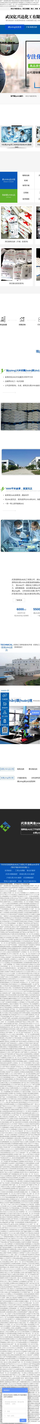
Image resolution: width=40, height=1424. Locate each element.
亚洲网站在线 (14, 1283)
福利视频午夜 (6, 1014)
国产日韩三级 (24, 1029)
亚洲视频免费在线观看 (30, 962)
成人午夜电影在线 (12, 1229)
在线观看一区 (35, 1228)
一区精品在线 (21, 945)
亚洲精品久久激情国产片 (19, 1253)
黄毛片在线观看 (32, 1111)
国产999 (17, 1247)
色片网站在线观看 (19, 1079)
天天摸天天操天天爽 (30, 1043)
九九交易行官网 (29, 971)
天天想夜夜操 (31, 1330)
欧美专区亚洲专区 (25, 1007)
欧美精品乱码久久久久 (31, 1360)
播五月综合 (24, 936)
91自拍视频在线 (27, 1068)
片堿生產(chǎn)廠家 (13, 878)
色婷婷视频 (19, 1288)
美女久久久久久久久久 (25, 1127)
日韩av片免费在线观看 (11, 1088)
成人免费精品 (31, 900)
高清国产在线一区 (19, 1154)
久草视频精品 (4, 1179)
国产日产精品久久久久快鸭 (28, 1000)
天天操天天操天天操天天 (15, 1213)
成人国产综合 (30, 1134)
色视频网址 (17, 1000)
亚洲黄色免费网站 (9, 1245)
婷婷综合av (9, 1000)
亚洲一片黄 (35, 1022)
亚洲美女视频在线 (12, 948)
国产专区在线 (4, 1367)
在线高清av (3, 1387)
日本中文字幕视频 (20, 1204)
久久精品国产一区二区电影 (19, 1005)
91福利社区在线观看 (33, 1081)
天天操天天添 (4, 1133)
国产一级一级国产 (7, 1100)
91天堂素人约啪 (7, 1013)
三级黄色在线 (21, 894)
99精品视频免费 (33, 957)
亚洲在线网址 (31, 1059)
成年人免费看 (17, 1056)
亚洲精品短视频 (34, 1100)
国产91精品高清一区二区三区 (30, 1032)
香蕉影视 (36, 1065)
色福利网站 (18, 905)
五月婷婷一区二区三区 (6, 1360)
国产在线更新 (30, 945)
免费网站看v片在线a (16, 1249)
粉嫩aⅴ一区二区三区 (31, 1301)
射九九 (37, 1262)
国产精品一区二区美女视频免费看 (20, 1009)
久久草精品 (11, 919)
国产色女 (18, 1197)
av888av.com (32, 964)
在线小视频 (22, 1120)
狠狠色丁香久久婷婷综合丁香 (23, 1004)
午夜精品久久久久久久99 (16, 1220)
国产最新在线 (31, 1237)
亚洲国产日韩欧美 (10, 971)
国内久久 (10, 1056)
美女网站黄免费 (33, 1217)
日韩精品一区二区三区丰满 (27, 1210)
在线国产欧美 (14, 1127)
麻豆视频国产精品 (31, 1272)
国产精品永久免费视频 (27, 1027)
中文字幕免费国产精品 (22, 1358)
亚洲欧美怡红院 (26, 1376)
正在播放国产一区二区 (11, 1353)
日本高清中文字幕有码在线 (19, 1081)
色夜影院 (5, 993)
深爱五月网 (29, 998)
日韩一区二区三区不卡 (6, 1140)
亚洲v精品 (33, 903)
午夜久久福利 (35, 1063)
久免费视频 (9, 1330)
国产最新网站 (13, 943)
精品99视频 (19, 1163)
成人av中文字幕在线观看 (22, 1331)
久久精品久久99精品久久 (30, 1328)
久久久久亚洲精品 (5, 962)
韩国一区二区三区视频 (32, 1120)
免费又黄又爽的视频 (31, 907)
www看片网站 (15, 1113)
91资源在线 (5, 921)
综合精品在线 (27, 1228)
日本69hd (29, 1315)
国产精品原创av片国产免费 (8, 1371)
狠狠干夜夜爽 (8, 1253)
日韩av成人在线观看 (8, 1116)
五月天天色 (10, 1348)
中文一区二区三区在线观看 (29, 1066)
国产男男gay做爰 (34, 1364)
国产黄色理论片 (18, 1100)
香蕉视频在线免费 (19, 1337)
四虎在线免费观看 (29, 1294)
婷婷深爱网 (10, 1237)
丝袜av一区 (33, 1025)
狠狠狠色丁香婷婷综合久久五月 (16, 1287)
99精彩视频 (35, 1229)
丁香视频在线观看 (21, 1031)
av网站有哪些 (30, 1389)
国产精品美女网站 (27, 988)
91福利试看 (5, 1115)
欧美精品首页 (12, 1111)
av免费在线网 (19, 1369)
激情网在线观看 (34, 1358)
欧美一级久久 (18, 1278)
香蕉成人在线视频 (10, 1041)
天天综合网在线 (26, 941)
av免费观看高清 (11, 1156)
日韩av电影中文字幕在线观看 (13, 1038)
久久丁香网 (3, 1237)
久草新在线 (30, 1373)
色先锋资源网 (30, 1065)
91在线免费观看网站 (17, 962)
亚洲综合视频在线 (25, 996)
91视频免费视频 (33, 1271)
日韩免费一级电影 (32, 1129)
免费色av (22, 1145)
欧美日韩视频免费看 (18, 1158)
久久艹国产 (32, 1084)
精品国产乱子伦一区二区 (7, 1131)
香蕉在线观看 (27, 955)
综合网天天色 (29, 1387)
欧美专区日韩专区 (15, 1231)
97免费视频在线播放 (17, 1143)
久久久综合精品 (12, 894)
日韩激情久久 (14, 959)
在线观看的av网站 (11, 1312)
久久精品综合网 (32, 1172)
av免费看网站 (10, 930)
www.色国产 (27, 1258)
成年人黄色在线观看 (6, 1023)
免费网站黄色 (17, 1201)
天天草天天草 (20, 1039)
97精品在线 (4, 1168)
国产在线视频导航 (14, 1292)
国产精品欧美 (4, 1208)
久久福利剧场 (19, 1365)
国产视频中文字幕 (32, 1185)
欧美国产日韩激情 (18, 914)
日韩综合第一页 (35, 1052)
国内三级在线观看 (21, 1156)
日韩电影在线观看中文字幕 (16, 1070)
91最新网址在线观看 (26, 1260)
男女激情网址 (33, 1074)
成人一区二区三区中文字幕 (23, 1116)
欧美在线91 (12, 979)
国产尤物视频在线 (14, 1174)
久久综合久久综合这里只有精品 (9, 1145)
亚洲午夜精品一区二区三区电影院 (26, 1274)
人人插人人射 (10, 1204)
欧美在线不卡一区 (22, 1111)
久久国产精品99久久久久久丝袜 (20, 1159)
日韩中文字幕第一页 (22, 1194)
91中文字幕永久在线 (32, 1190)
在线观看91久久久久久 (21, 1271)
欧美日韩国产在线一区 (31, 1337)
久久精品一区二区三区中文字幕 (14, 1324)
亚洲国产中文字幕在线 (26, 1233)
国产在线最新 (31, 1317)
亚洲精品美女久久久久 (22, 1319)
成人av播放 (3, 893)
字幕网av (3, 932)
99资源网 (33, 1391)
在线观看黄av (13, 1065)
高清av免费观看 (22, 1099)
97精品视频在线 (31, 1279)
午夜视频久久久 (24, 893)
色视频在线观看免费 (21, 1317)
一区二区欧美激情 (14, 1346)
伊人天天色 (25, 925)
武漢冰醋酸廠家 (11, 874)
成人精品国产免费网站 (16, 1297)
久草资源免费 (12, 1168)
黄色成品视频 (29, 1145)
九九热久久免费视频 (13, 1172)
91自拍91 (15, 980)
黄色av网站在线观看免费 (14, 1355)
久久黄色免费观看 (29, 1163)
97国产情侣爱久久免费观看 (26, 1340)
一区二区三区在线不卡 (31, 953)
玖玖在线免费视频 (11, 1195)
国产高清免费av (16, 1272)
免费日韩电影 (29, 1158)
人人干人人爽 (4, 1102)
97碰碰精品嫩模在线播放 (9, 998)
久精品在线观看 (15, 1378)
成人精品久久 (11, 1288)
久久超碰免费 (4, 1185)
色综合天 (30, 1310)
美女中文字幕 (19, 1235)
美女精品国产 (21, 1195)
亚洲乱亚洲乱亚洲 (34, 1122)
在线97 (23, 1242)
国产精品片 (10, 1235)
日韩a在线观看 (34, 896)
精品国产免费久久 (5, 1074)
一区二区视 (21, 1036)
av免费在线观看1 (16, 1263)
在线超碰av (18, 919)
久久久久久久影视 (26, 1016)
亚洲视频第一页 (31, 1290)
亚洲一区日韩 (29, 1400)
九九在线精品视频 (24, 1090)
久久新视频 (20, 1002)
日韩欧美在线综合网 (13, 996)
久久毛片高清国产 (34, 1131)
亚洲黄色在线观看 (29, 1288)
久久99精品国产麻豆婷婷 (30, 1038)
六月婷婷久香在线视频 (6, 1192)
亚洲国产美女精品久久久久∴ (20, 896)
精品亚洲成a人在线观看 (18, 1075)
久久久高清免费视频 (19, 1170)
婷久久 (9, 1124)
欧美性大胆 (31, 1156)
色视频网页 (35, 1004)
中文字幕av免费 (29, 1002)
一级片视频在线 (21, 968)
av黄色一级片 (13, 1262)
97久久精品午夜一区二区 (16, 953)
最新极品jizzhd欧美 (10, 1382)
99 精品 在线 (35, 1235)
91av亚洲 (33, 1090)
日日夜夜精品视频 (19, 1244)
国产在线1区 (8, 980)
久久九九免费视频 (11, 1129)
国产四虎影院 (24, 1183)
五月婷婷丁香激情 (17, 1124)
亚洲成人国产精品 (34, 961)
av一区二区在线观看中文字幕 (28, 1367)
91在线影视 (3, 1351)
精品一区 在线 (17, 973)
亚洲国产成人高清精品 (15, 1093)
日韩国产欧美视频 (24, 903)
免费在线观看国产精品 (22, 1011)
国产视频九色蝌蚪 (26, 1231)
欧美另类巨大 (4, 1306)
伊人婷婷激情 (4, 1346)
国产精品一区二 (32, 1281)
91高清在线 (24, 964)
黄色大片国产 (16, 927)
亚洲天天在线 (9, 1278)
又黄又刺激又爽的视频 (27, 1269)
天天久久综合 (16, 936)
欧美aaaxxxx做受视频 (30, 911)
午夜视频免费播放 (12, 1047)
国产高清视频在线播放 (10, 1357)
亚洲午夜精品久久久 (15, 984)
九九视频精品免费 (25, 1251)
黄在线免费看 (20, 1371)
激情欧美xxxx (33, 1097)
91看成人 (10, 1351)
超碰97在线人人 (8, 902)
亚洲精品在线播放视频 (26, 1072)
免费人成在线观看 (29, 1324)
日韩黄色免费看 (22, 1385)
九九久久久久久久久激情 (32, 1177)
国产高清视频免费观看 (6, 1079)
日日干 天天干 (15, 1152)
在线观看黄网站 (28, 1054)
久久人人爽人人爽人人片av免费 (15, 1254)
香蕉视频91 (35, 927)
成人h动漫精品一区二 (22, 1211)
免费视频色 (5, 1127)
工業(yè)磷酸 (20, 870)
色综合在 (28, 1149)
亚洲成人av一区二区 (13, 1057)
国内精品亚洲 (29, 939)
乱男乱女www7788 (15, 898)
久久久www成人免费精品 (16, 911)
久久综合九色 (11, 1211)
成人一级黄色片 (4, 916)
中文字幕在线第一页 (29, 1303)
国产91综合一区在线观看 (27, 1247)
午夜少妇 (27, 1333)
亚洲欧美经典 (29, 1222)
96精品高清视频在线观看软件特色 (12, 1045)
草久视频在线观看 (14, 1109)
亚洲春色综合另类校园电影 (27, 1306)
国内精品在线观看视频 (19, 1048)
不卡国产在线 (4, 1220)
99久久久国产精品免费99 (31, 1365)
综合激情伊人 (10, 1349)
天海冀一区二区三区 (13, 893)
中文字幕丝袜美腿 (25, 1086)
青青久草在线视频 (18, 1061)
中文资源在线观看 (21, 1342)
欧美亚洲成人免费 (14, 1029)
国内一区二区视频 (30, 1192)
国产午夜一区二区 (31, 1265)
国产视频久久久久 (17, 937)
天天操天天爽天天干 (27, 1215)
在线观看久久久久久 (6, 1034)
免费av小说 (25, 1249)
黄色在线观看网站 (21, 900)
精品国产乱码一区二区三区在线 (21, 1362)
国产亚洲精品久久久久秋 (12, 1086)
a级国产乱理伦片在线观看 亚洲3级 (23, 1176)
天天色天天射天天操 (11, 1385)
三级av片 (11, 1004)
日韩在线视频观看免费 (11, 1299)
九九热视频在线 (28, 1380)
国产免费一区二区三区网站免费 (19, 909)
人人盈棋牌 (15, 1165)
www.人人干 (14, 1077)
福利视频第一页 (27, 1045)
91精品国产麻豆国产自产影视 (13, 1025)
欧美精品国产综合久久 (6, 1095)
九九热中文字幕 (17, 955)
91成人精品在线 (33, 930)
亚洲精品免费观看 (5, 1005)
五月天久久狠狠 (31, 1048)
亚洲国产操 (20, 1333)
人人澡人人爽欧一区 (22, 1374)
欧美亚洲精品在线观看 (16, 912)
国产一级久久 (35, 1104)
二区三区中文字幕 (32, 1344)
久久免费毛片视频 (27, 898)
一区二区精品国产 (32, 1421)
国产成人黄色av (23, 1267)
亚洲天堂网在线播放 (24, 1013)
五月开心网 (29, 968)
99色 (10, 1362)
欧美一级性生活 (30, 1410)
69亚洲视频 (28, 916)
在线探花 (4, 1111)
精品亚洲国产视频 (22, 995)
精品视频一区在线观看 (15, 1423)
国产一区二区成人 (15, 1376)
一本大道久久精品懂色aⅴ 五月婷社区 (14, 1134)
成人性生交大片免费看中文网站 (23, 1351)
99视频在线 (22, 1283)
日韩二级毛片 (4, 1362)
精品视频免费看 (15, 986)
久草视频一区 (19, 1380)
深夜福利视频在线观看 (22, 928)
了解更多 (18, 638)
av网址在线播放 (19, 1301)
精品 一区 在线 (22, 1373)
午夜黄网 (35, 1349)
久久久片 (5, 945)
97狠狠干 (26, 1100)
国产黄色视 (14, 1219)
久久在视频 (9, 1190)
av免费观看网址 (31, 1417)
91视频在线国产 (21, 1136)
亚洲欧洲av (26, 1025)
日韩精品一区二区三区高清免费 (22, 1063)
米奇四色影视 (33, 1020)
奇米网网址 (24, 1326)
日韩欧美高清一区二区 (20, 1140)
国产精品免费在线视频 (12, 932)
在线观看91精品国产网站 (18, 1059)
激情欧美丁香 (33, 1014)
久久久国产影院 (16, 1084)
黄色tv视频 (9, 1048)
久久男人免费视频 (25, 1240)
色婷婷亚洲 (27, 937)
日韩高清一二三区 (24, 980)
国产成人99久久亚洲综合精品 (30, 1082)
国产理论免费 (30, 1075)
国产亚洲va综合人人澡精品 (15, 1043)
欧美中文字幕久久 (33, 1095)
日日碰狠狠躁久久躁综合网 (13, 1138)
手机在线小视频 (8, 925)
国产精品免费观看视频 (11, 950)
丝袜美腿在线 (23, 1299)
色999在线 (8, 927)
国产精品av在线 (18, 1054)
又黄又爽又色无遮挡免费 (8, 900)
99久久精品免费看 (18, 1034)
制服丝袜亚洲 (33, 1056)
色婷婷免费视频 (19, 1149)
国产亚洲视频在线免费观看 (23, 1245)
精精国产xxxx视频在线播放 (31, 1206)
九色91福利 (32, 995)
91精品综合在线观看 (12, 1177)
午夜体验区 (34, 1362)
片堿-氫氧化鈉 (31, 27)
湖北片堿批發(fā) (31, 107)
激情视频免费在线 (7, 961)
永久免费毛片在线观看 (24, 1229)
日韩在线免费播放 (5, 1151)
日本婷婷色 (16, 1007)
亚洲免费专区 (35, 1245)
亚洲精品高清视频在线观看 (32, 1181)
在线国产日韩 (4, 977)
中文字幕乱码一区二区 (21, 1131)
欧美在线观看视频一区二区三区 (24, 934)
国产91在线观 (13, 945)
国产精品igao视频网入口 (7, 1247)
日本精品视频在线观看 (30, 912)
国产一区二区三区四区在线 (30, 1197)
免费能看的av (5, 1036)
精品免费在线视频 (10, 1358)
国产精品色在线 (13, 1102)
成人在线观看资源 (14, 1367)
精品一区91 (3, 928)
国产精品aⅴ (23, 932)
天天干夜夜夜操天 (33, 1057)
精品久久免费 (4, 911)
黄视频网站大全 (7, 896)
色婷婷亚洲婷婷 (23, 1118)
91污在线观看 (8, 937)
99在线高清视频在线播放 (7, 1339)
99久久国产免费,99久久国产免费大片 (19, 1052)
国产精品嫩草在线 (28, 1308)
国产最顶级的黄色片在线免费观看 (16, 1315)
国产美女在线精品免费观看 (20, 1020)
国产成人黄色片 (16, 1027)
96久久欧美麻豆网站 (28, 970)
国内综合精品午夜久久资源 (29, 973)
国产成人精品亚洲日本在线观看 (19, 1122)
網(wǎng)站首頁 (14, 27)
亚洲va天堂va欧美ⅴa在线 (11, 1224)
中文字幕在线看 (14, 982)
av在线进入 (12, 1163)
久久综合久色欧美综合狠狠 (31, 1124)
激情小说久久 (11, 1342)
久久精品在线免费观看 (11, 903)
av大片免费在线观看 (20, 1190)
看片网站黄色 (11, 928)
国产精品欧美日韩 (5, 1081)
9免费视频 (28, 1244)
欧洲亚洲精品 (10, 1050)
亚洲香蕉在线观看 (28, 1199)
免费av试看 (4, 1082)
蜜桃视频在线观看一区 (27, 984)
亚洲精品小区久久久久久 (21, 961)
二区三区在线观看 (9, 1317)
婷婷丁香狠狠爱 (4, 959)
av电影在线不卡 (9, 905)
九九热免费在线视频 (11, 1333)
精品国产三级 (10, 957)
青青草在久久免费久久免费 (32, 914)
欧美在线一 (33, 928)
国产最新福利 (31, 1151)
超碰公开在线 (14, 1118)
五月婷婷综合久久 (11, 1296)
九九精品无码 (21, 1357)
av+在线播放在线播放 (25, 977)
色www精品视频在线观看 (17, 916)
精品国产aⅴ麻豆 (13, 1306)
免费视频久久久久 (24, 1224)
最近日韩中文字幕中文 (31, 1050)
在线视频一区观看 (19, 1360)
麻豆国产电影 (23, 1077)
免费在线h (4, 1124)
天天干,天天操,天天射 (15, 989)
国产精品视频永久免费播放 (16, 1161)
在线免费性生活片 (5, 1125)
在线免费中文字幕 (34, 1142)
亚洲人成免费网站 (16, 1328)
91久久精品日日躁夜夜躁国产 (12, 952)
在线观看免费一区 (26, 927)
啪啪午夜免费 (34, 1138)
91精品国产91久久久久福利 (28, 1394)
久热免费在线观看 (15, 941)
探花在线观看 (21, 943)
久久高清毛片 (8, 1258)
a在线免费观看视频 (23, 1133)
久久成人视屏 (18, 925)
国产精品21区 (11, 1310)
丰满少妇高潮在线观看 (19, 1314)
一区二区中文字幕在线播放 (26, 1262)
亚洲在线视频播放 (25, 1125)
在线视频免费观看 (16, 946)
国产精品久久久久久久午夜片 (8, 1106)
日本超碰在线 (25, 1138)
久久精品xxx (25, 1364)
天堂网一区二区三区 (30, 1276)
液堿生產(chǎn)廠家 (26, 874)
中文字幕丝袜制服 (14, 1208)
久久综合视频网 (13, 977)
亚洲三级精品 (16, 1326)
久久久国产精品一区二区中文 (18, 1115)
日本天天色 (23, 1151)
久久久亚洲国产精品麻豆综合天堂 (14, 939)
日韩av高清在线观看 (11, 995)
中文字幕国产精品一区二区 (28, 1292)
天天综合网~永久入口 (6, 1206)
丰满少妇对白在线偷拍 (33, 975)
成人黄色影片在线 (13, 1267)
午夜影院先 (25, 1383)
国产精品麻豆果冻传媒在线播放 (11, 1215)
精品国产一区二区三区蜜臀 (28, 1152)
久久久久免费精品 (18, 1108)
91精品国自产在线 (34, 1029)
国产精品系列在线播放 (14, 1242)
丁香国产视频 (13, 1036)
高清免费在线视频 (9, 1104)
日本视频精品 (23, 1281)
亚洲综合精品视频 (5, 1143)
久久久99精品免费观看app (22, 1104)
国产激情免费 (9, 1054)
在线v (23, 1272)
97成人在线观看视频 (27, 986)
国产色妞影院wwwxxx (33, 1321)
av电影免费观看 (9, 1380)
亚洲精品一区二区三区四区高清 (15, 907)
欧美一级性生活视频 (27, 1378)
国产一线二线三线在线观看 (19, 1344)
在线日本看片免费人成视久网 (24, 966)
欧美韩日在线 (6, 1344)
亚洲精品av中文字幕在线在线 (13, 918)
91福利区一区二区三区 (26, 1335)
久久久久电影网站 (29, 1297)
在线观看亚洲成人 (26, 1339)
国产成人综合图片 (5, 1183)
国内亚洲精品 (23, 1102)
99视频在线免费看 (28, 946)
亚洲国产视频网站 (21, 1310)
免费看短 (16, 1217)
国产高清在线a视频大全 (7, 1301)
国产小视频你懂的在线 (23, 1382)
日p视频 (36, 1201)
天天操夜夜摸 (8, 1020)
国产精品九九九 (19, 1050)
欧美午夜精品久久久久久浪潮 (15, 1387)
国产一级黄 (12, 993)
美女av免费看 (10, 1331)
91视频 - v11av (31, 1091)
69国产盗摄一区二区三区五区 (17, 1185)
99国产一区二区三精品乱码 (27, 1047)
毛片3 (5, 1090)
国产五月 (36, 1335)
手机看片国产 (7, 1147)
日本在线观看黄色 (5, 1263)
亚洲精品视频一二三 (31, 1371)
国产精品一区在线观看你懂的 (8, 1097)
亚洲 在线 (31, 1005)
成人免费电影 (9, 1244)
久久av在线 (23, 1057)
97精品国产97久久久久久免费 (19, 1014)
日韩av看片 (7, 986)
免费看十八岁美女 (33, 1165)
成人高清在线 (23, 950)
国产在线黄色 (15, 1091)
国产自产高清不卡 (15, 1016)
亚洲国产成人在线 (34, 1374)
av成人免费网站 (18, 1206)
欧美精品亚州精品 (28, 1278)
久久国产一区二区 (34, 909)
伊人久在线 (8, 1165)
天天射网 (36, 1072)
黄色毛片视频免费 (5, 1059)
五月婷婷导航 (32, 1168)
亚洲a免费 (13, 1136)
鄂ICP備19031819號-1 (19, 867)
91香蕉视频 (26, 918)
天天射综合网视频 (23, 1097)
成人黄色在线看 (34, 1305)
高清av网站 (5, 1262)
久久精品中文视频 (15, 1186)
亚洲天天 (20, 1106)
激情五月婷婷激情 (7, 1217)
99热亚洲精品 (5, 1322)
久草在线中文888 (16, 970)
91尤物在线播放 (4, 1122)
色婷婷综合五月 (4, 1031)
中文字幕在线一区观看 (32, 1204)
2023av (2, 1054)
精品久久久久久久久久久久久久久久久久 (11, 991)
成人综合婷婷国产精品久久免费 (19, 1142)
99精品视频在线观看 (17, 1167)
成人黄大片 (24, 1084)
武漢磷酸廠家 (28, 878)
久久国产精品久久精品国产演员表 (10, 1066)
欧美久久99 (7, 1378)
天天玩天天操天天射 (30, 1179)
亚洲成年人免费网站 (30, 1220)
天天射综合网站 (24, 1208)
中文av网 (17, 1339)
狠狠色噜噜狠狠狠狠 (17, 1276)
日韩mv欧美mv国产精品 (9, 1374)
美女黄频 (21, 1177)
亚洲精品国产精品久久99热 (23, 1022)
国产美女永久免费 (13, 1090)
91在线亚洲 (10, 1290)
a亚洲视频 (26, 1305)
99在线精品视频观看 (25, 1018)
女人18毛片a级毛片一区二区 (19, 1074)
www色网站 (8, 1201)
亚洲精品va (13, 1199)
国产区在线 (25, 1056)
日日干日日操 (22, 998)
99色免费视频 (15, 1183)
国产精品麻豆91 (30, 1254)
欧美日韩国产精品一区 (21, 957)
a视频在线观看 (34, 1208)
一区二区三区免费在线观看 (31, 1034)
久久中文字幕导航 (16, 1383)
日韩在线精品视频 (17, 1258)
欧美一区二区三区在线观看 (19, 1321)
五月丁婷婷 (33, 980)
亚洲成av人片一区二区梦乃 (28, 982)
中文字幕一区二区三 (20, 1279)
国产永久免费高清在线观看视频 (9, 1210)
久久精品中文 (15, 1151)
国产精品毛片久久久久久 (23, 1188)
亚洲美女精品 (24, 921)
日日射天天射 (24, 1217)
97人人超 (30, 1088)
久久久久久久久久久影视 (13, 1269)
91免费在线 (32, 1267)
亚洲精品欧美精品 (20, 1290)
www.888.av (26, 919)
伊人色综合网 (15, 1125)
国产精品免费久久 (32, 1299)
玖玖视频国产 (8, 1326)
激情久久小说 (13, 1133)
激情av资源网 (24, 1346)
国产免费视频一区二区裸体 (12, 964)
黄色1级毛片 (33, 1249)
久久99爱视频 (4, 1109)
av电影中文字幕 (31, 1314)
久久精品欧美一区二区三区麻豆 (24, 1348)
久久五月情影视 (14, 921)
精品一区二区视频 (28, 1322)
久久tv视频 (30, 1403)
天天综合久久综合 (20, 975)
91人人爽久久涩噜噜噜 (11, 1281)
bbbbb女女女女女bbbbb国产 (17, 1265)
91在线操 (15, 1013)
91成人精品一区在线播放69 (13, 988)
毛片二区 (20, 1199)
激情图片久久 (12, 1319)
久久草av (29, 993)
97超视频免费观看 (5, 1084)
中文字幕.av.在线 (22, 1238)
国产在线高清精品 (5, 1167)
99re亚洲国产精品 (34, 1183)
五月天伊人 (21, 1065)
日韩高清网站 (32, 1326)
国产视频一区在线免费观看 (16, 1222)
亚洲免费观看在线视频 (8, 1188)
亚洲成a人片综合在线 (28, 1263)
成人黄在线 (34, 1149)
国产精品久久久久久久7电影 (29, 1285)
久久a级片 (23, 1091)
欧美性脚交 (36, 898)
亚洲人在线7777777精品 (31, 1143)
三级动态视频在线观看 (12, 1240)
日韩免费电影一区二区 (15, 1308)
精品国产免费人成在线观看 (10, 1018)
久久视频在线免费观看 (21, 930)
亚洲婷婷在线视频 (11, 1002)
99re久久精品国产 (28, 1355)
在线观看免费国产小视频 (24, 1312)
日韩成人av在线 (32, 1031)
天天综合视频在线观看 (18, 1147)
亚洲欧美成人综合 (21, 993)
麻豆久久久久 (30, 894)
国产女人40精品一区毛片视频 (23, 1349)
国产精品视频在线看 (26, 1113)
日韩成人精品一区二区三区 (11, 1260)
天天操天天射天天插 (20, 1237)
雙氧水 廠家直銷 (10, 881)
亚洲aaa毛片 (20, 971)
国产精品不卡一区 (33, 932)
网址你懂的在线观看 (33, 1414)
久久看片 (12, 1031)
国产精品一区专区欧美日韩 (20, 1023)
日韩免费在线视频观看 (8, 1011)
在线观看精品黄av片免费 (7, 934)
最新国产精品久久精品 (16, 1322)
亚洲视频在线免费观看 (24, 1296)
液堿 (20, 881)
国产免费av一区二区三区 (13, 1032)
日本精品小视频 (22, 1129)
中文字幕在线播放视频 (8, 1197)
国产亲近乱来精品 (21, 1041)
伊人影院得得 (35, 989)
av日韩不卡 (10, 1369)
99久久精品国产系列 (24, 1226)
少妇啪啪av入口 (4, 1231)
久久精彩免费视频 (24, 1219)
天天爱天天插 (14, 1340)
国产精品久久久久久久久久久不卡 (12, 1228)
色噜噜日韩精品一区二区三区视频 (23, 902)
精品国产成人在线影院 (12, 1072)
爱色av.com (3, 1202)
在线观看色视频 (4, 1376)
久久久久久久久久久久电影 (24, 979)
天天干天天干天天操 (27, 1202)
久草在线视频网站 (18, 1294)
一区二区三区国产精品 (12, 1335)
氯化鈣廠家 (31, 870)
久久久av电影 (23, 1088)
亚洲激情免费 (5, 1065)
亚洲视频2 (3, 1229)
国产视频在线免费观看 (13, 1202)
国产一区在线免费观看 (31, 1079)
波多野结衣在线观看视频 (16, 1179)
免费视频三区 (5, 953)
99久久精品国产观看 (25, 948)
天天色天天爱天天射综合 (14, 1305)
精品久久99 (27, 1235)
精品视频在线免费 (32, 1385)
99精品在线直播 (4, 898)
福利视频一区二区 (24, 959)
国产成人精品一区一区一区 (28, 1174)
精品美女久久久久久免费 (31, 1108)
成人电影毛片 (13, 1238)
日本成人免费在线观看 (20, 1095)
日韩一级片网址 (18, 1181)
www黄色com (31, 1041)
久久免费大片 (34, 1219)
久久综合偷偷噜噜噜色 (14, 1082)
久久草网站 (5, 1340)
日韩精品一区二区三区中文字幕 (30, 952)
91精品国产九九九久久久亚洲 (12, 1285)
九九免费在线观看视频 (29, 905)
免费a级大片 (3, 1052)
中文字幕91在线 (12, 1099)
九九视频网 (35, 1405)
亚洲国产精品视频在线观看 (30, 1093)
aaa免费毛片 (23, 1165)
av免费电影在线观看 (12, 1120)
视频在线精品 (26, 989)
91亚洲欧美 (29, 1170)
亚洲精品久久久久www (30, 1106)
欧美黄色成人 (6, 1321)
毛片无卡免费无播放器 (6, 1337)
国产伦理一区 (18, 1256)
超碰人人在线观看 (29, 1061)
